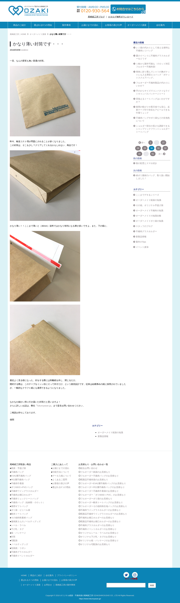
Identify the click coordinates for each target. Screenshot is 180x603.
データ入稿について (61, 476)
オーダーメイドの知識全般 (148, 215)
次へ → (161, 154)
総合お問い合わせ (89, 468)
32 (165, 148)
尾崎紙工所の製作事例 (65, 585)
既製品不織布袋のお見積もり (94, 479)
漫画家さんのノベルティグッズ (26, 521)
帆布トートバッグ (19, 514)
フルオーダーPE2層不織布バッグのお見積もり (103, 487)
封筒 (13, 536)
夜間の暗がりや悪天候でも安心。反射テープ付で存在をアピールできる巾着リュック (153, 110)
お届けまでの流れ (89, 25)
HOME (24, 575)
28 (138, 148)
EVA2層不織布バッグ (21, 476)
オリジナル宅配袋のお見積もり (95, 544)
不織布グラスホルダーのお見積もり (97, 525)
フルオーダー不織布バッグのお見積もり (100, 476)
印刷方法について (60, 472)
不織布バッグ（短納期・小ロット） (28, 502)
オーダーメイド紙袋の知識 (110, 432)
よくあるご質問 (59, 479)
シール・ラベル (18, 525)
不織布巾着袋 (17, 483)
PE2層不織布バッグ (20, 479)
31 (158, 148)
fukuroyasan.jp (44, 405)
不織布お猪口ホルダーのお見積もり (97, 517)
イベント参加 (142, 247)
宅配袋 (14, 540)
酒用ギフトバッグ (19, 506)
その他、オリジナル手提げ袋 (149, 205)
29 (145, 148)
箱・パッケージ (18, 533)
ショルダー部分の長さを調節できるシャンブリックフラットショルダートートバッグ (153, 129)
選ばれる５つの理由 (30, 580)
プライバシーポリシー (67, 575)
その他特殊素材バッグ (21, 517)
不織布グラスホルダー (146, 231)
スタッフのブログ (144, 226)
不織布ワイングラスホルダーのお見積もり (101, 510)
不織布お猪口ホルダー (21, 495)
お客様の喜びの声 (113, 25)
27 (163, 142)
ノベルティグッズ (19, 544)
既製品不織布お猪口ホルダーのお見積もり (101, 521)
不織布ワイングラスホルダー (25, 491)
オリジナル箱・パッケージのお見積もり (100, 540)
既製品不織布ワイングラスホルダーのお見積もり (104, 514)
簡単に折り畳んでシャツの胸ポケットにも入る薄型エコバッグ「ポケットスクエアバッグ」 (153, 75)
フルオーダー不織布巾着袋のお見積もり (100, 491)
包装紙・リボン (18, 548)
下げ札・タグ (17, 529)
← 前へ (142, 142)
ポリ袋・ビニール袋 (20, 510)
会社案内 (160, 25)
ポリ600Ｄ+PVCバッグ (22, 487)
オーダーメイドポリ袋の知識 (149, 221)
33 (139, 154)
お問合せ (48, 585)
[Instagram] (135, 575)
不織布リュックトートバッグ (25, 498)
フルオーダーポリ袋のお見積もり (96, 498)
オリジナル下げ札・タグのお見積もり (98, 536)
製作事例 (66, 25)
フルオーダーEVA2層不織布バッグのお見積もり (103, 483)
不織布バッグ (17, 472)
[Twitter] (126, 575)
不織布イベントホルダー (22, 555)
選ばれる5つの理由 (43, 25)
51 (153, 154)
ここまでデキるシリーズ (147, 195)
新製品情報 (103, 436)
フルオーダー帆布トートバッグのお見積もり (102, 502)
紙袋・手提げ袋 (18, 468)
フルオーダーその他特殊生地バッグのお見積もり (104, 506)
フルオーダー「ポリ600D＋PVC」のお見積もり (103, 495)
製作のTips (141, 242)
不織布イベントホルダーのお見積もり (98, 529)
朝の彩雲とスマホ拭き (146, 163)
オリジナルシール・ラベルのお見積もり (100, 533)
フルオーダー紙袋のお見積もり (95, 472)
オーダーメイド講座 (136, 25)
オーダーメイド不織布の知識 (149, 210)
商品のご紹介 (19, 25)
